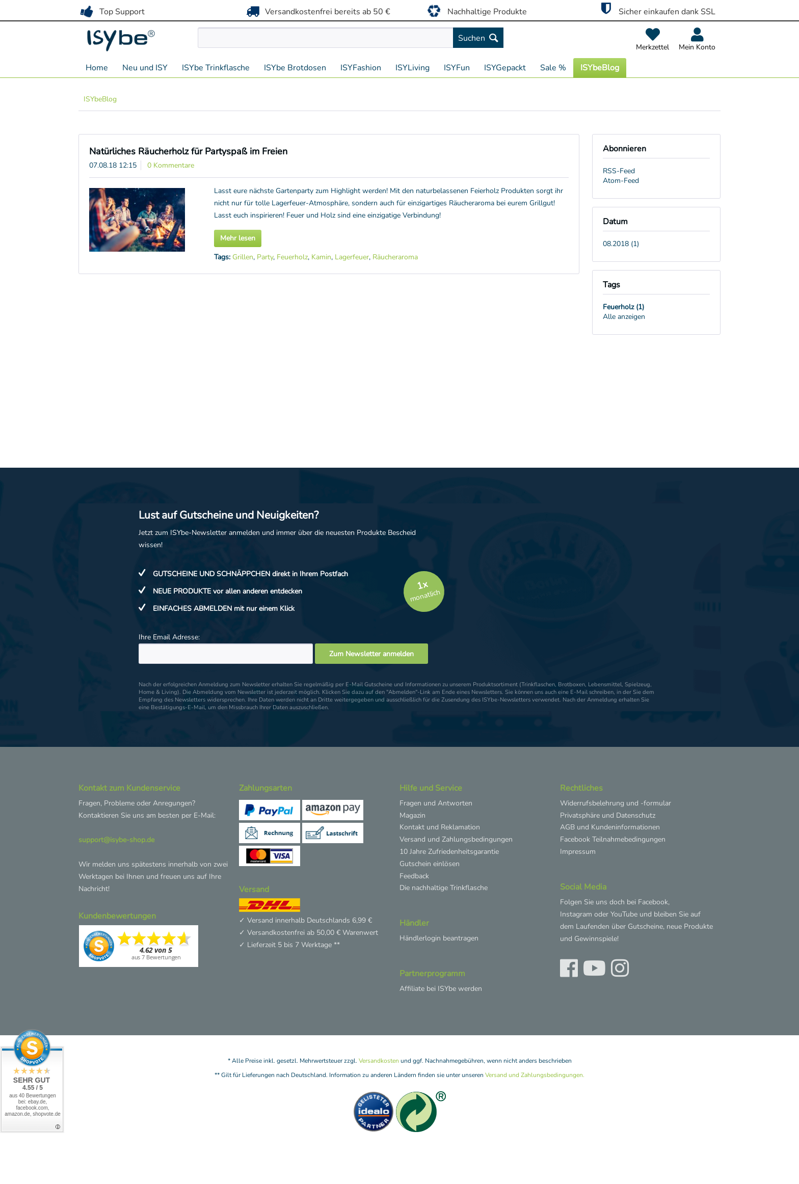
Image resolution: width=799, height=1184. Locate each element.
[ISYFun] (457, 67)
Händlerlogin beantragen (439, 938)
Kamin (321, 257)
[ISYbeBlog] (599, 67)
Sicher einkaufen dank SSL (656, 10)
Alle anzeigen (624, 316)
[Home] (96, 67)
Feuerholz (292, 257)
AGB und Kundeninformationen (610, 827)
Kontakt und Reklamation (440, 827)
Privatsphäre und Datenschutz (607, 815)
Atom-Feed (621, 180)
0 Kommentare (170, 165)
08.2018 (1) (621, 244)
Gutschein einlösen (430, 864)
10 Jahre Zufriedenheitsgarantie (449, 851)
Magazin (412, 815)
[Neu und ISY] (145, 67)
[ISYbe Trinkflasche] (216, 67)
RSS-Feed (619, 171)
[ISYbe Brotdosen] (295, 67)
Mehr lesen (237, 238)
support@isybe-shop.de (116, 840)
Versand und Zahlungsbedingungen (456, 839)
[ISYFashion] (360, 67)
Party (265, 257)
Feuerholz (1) (623, 307)
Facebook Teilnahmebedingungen (612, 839)
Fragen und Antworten (436, 803)
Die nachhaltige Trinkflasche (444, 888)
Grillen (242, 257)
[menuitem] (374, 38)
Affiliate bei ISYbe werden (441, 988)
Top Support (111, 11)
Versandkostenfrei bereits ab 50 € (317, 11)
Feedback (414, 876)
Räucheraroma (395, 257)
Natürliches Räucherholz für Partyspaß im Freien (188, 151)
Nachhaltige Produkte (475, 10)
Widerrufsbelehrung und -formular (615, 803)
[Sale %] (553, 67)
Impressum (578, 851)
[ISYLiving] (412, 67)
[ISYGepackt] (505, 67)
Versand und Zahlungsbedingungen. (534, 1075)
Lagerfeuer (352, 257)
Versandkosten (379, 1061)
